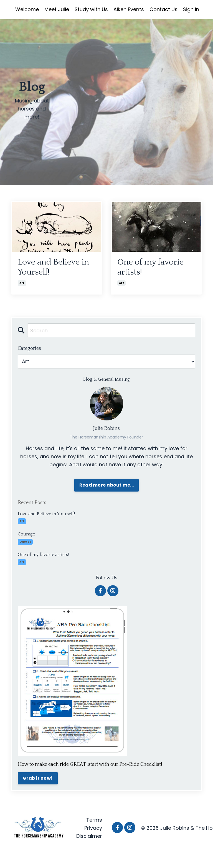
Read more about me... (106, 485)
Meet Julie (56, 9)
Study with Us (91, 9)
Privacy (93, 827)
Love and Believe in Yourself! (53, 267)
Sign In (191, 9)
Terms (94, 819)
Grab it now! (38, 778)
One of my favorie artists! (150, 267)
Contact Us (163, 9)
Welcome (27, 9)
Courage (26, 534)
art (21, 283)
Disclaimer (89, 835)
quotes (25, 542)
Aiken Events (128, 9)
